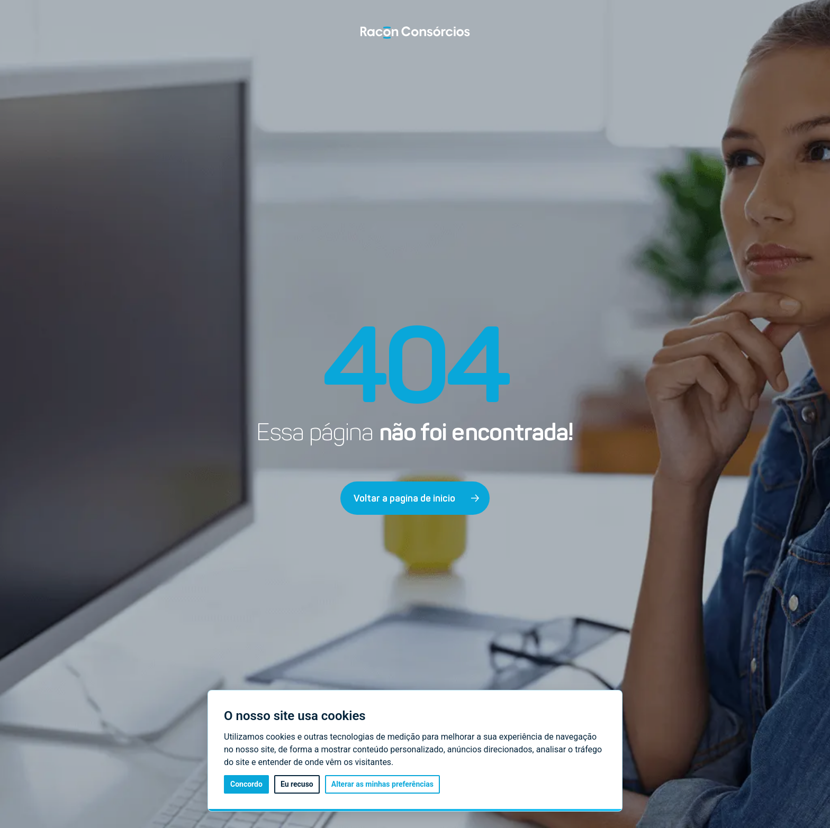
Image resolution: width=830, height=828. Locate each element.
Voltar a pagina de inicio (417, 498)
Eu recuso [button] (297, 784)
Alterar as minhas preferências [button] (382, 784)
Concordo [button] (246, 784)
